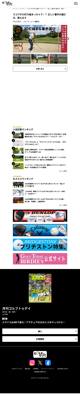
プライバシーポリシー (48, 369)
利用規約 (35, 369)
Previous (12, 38)
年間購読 (40, 339)
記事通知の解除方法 (40, 372)
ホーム (15, 9)
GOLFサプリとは (17, 369)
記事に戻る (40, 69)
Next (67, 38)
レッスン (22, 9)
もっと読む (63, 171)
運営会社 (27, 369)
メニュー (76, 4)
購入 (40, 331)
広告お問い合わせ (62, 369)
